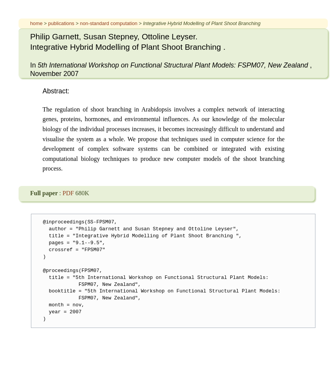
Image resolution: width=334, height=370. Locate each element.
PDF (69, 193)
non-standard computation (109, 23)
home (37, 23)
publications (62, 23)
